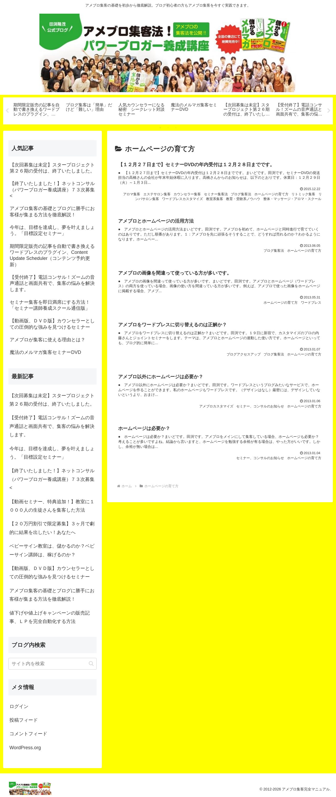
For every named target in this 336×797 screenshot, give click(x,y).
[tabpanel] (36, 110)
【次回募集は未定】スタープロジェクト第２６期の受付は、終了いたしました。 (51, 400)
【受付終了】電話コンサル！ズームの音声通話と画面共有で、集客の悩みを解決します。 (51, 426)
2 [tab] (168, 127)
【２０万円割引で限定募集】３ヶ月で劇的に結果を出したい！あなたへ (51, 528)
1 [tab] (160, 127)
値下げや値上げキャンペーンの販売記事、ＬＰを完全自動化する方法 (49, 617)
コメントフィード (28, 733)
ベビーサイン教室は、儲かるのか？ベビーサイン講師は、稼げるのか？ (51, 550)
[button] (91, 663)
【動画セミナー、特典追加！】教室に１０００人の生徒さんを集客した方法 (51, 506)
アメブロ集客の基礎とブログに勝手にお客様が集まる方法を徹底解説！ (51, 595)
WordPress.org (25, 747)
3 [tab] (175, 127)
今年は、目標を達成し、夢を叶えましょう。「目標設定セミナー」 (51, 453)
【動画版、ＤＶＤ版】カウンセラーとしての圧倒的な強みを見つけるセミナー (51, 572)
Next (329, 110)
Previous (7, 110)
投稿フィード (23, 720)
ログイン (18, 706)
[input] (52, 664)
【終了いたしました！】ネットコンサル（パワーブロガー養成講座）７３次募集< (51, 479)
